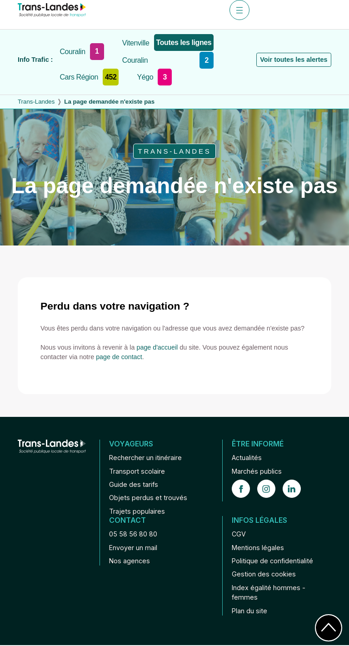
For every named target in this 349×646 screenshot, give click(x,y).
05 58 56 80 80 (133, 534)
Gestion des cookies (264, 575)
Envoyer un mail (133, 548)
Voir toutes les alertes (293, 59)
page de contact (119, 357)
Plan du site (249, 611)
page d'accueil (157, 347)
